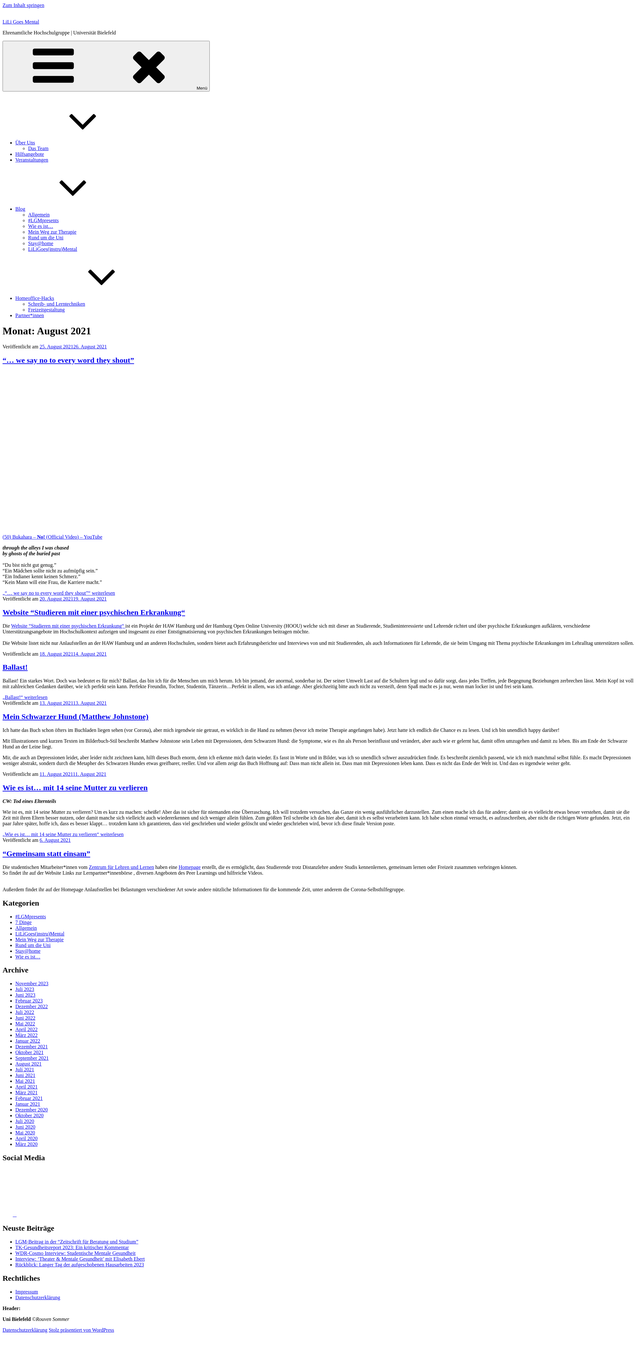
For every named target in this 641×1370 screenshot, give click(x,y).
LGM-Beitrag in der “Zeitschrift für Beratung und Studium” (76, 1241)
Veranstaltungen (31, 160)
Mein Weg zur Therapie (52, 232)
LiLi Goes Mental (21, 22)
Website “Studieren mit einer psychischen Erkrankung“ (94, 612)
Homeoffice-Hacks (82, 298)
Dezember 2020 (31, 1109)
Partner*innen (29, 315)
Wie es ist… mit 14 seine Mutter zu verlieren (75, 787)
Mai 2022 (25, 1023)
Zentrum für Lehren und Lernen (121, 867)
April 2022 (26, 1029)
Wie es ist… (40, 226)
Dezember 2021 (31, 1046)
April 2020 (26, 1138)
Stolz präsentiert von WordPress (81, 1330)
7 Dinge (23, 922)
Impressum (26, 1291)
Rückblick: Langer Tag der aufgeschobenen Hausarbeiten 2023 (79, 1264)
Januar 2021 (27, 1104)
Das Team (38, 148)
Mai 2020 (25, 1132)
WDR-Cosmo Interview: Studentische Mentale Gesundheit (75, 1253)
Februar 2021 (29, 1098)
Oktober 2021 (29, 1052)
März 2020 (26, 1144)
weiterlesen (59, 593)
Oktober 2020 (29, 1115)
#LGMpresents (43, 220)
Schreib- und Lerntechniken (56, 304)
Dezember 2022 (31, 1006)
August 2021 (28, 1064)
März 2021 (26, 1092)
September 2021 (32, 1058)
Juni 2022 (25, 1018)
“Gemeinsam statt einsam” (46, 853)
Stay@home (40, 243)
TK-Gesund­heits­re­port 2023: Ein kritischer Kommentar (72, 1247)
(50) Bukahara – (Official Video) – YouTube (52, 537)
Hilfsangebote (29, 154)
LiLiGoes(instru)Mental (52, 249)
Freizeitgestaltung (46, 309)
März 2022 (26, 1035)
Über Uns (73, 142)
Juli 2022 (24, 1012)
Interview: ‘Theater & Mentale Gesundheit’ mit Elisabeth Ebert (80, 1259)
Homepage (189, 867)
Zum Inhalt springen (23, 5)
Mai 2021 (25, 1081)
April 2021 (26, 1086)
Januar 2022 (27, 1041)
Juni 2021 (25, 1075)
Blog (68, 209)
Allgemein (39, 214)
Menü (106, 66)
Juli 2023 (24, 989)
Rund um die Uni (46, 237)
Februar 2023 (29, 1000)
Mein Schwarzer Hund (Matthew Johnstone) (75, 716)
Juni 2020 (25, 1127)
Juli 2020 (24, 1121)
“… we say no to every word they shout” (68, 360)
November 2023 (32, 983)
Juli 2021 (24, 1069)
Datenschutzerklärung (37, 1297)
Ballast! (15, 667)
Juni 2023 (25, 995)
